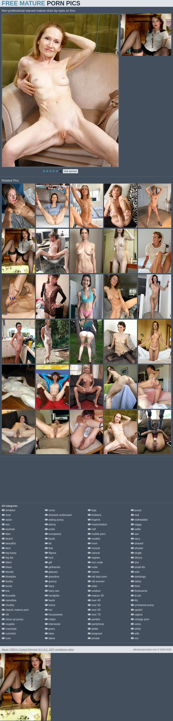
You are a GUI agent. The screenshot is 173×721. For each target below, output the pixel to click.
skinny (136, 557)
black (7, 567)
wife (135, 633)
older (92, 586)
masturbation (97, 524)
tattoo (136, 581)
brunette (8, 595)
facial (50, 538)
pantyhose (96, 624)
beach (7, 538)
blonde (8, 571)
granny (51, 581)
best (6, 548)
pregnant (95, 633)
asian (7, 519)
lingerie (94, 519)
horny (50, 605)
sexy (135, 538)
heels (50, 600)
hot (48, 609)
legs (92, 510)
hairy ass (52, 590)
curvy (50, 510)
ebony (50, 524)
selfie (136, 529)
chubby (8, 605)
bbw (6, 533)
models (94, 538)
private (94, 638)
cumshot (9, 633)
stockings (138, 576)
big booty (9, 552)
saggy (136, 524)
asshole (8, 529)
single (136, 552)
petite (93, 628)
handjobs (52, 595)
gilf (48, 562)
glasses (51, 571)
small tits (138, 567)
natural (94, 552)
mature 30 (96, 595)
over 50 (94, 605)
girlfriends (52, 567)
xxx (135, 638)
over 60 (94, 609)
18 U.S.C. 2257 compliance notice (56, 649)
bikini (7, 562)
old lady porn (97, 576)
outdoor (94, 590)
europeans (53, 533)
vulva (136, 624)
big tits (7, 557)
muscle (94, 548)
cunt (6, 638)
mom (92, 543)
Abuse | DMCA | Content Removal (19, 649)
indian (50, 619)
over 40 (94, 600)
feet (49, 548)
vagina (137, 614)
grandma (52, 576)
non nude (95, 562)
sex (135, 533)
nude (92, 567)
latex (49, 633)
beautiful (9, 543)
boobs (7, 581)
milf (92, 529)
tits (134, 600)
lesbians (94, 515)
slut (135, 562)
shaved (137, 543)
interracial (52, 624)
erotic (50, 529)
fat (48, 543)
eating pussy (54, 519)
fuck (49, 557)
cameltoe (9, 600)
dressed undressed (58, 515)
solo (135, 571)
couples (8, 624)
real (135, 515)
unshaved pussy (142, 605)
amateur (8, 510)
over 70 (94, 614)
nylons (93, 571)
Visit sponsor (70, 171)
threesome (139, 590)
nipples (94, 557)
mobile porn (97, 533)
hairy (49, 586)
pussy (136, 510)
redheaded (139, 519)
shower (137, 548)
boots (7, 586)
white (136, 628)
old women (96, 581)
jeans (50, 628)
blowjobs (9, 576)
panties (94, 619)
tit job (136, 595)
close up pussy (12, 619)
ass (6, 524)
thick (135, 586)
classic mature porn (15, 609)
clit (5, 614)
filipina (50, 552)
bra (5, 590)
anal (6, 515)
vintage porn (140, 619)
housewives (54, 614)
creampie (9, 628)
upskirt (137, 609)
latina (50, 638)
